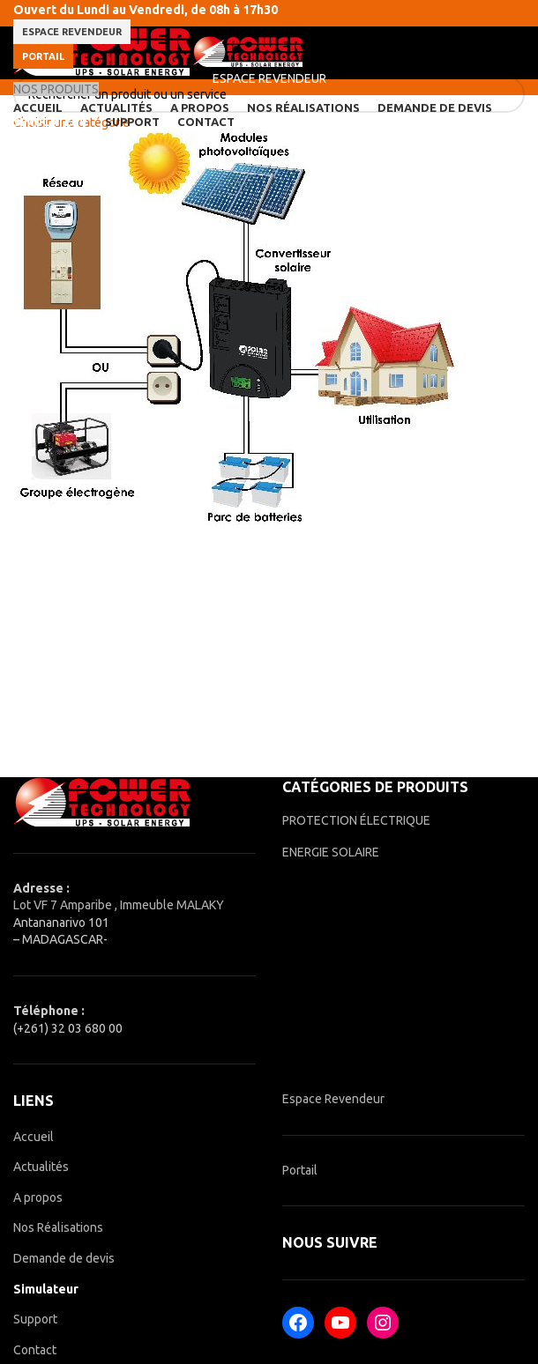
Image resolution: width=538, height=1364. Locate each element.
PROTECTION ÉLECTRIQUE (356, 820)
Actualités (41, 1167)
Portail (43, 56)
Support (35, 1319)
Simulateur (45, 1289)
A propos (38, 1197)
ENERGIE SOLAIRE (330, 852)
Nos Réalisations (58, 1227)
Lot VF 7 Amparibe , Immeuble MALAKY (118, 905)
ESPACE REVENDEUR (72, 31)
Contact (34, 1350)
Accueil (33, 1137)
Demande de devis (64, 1258)
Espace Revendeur (333, 1099)
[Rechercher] (269, 94)
